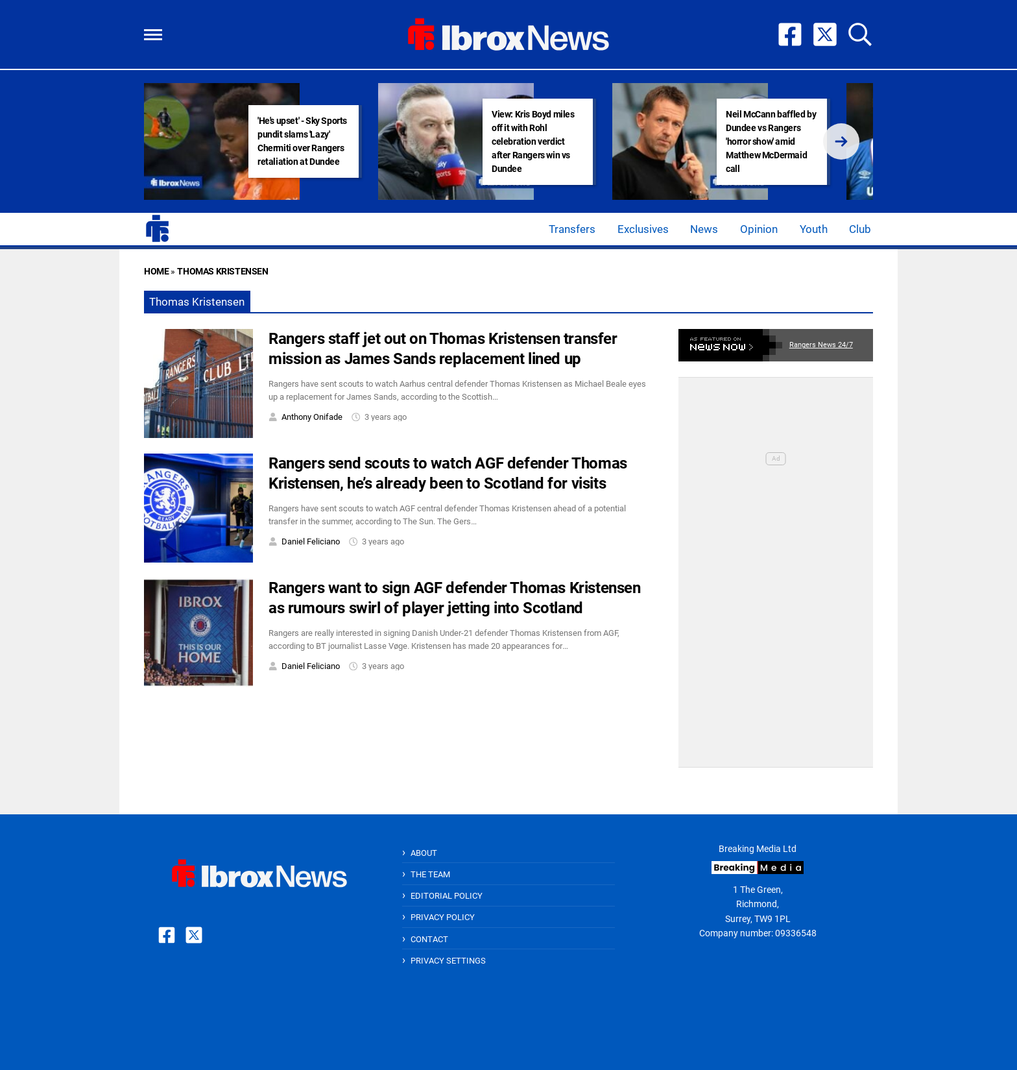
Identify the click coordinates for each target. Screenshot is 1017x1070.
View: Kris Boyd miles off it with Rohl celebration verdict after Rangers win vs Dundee (533, 141)
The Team (430, 874)
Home (156, 271)
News (704, 229)
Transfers (572, 229)
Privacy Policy (443, 917)
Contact (429, 939)
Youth (814, 229)
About (424, 853)
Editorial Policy (447, 896)
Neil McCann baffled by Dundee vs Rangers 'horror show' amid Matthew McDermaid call (771, 141)
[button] (153, 34)
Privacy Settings (448, 961)
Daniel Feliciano (310, 541)
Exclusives (643, 229)
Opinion (759, 229)
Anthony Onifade (311, 417)
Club (860, 229)
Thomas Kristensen (222, 271)
